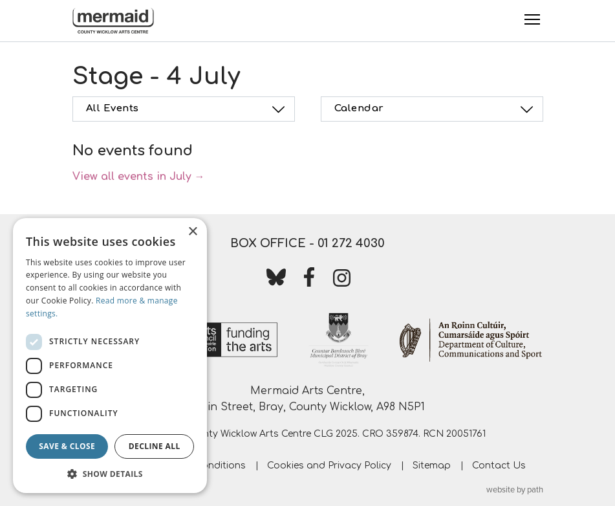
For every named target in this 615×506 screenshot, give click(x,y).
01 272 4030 (351, 243)
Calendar (435, 109)
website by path (514, 490)
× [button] (192, 232)
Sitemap (432, 465)
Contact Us (499, 465)
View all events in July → (138, 176)
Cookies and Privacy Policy (329, 465)
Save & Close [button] (67, 446)
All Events (187, 109)
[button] (110, 473)
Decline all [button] (154, 446)
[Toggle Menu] (532, 19)
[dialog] (110, 355)
